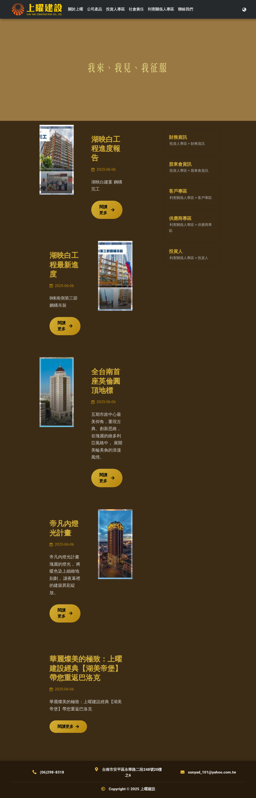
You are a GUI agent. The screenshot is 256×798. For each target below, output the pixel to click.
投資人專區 (115, 9)
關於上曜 (75, 9)
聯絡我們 (185, 9)
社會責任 (136, 9)
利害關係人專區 (161, 9)
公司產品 (94, 9)
